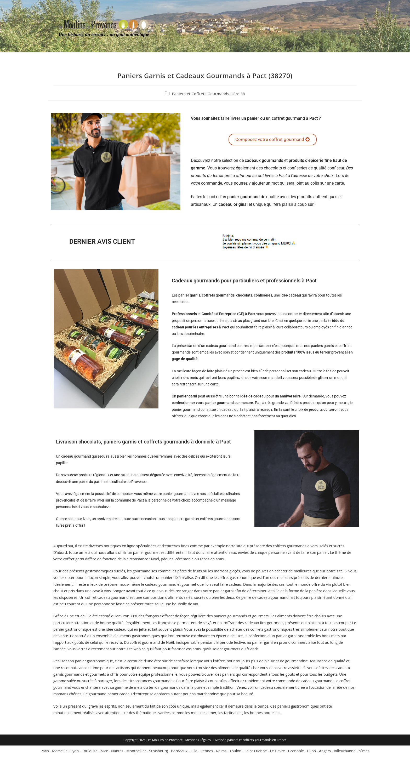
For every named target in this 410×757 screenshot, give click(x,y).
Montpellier (136, 751)
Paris (45, 751)
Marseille (59, 751)
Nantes (117, 751)
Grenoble (296, 751)
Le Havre (277, 751)
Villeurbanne (345, 751)
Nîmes (363, 751)
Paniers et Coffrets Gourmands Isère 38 (208, 93)
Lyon (75, 751)
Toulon (235, 751)
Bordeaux (179, 751)
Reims (221, 751)
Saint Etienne (255, 751)
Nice (104, 751)
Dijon (311, 751)
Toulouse (90, 751)
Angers (325, 751)
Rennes (206, 751)
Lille (194, 751)
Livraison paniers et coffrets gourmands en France (250, 740)
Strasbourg (158, 751)
